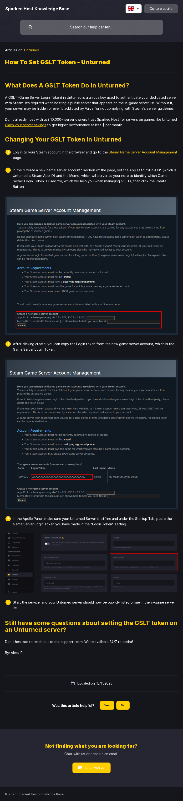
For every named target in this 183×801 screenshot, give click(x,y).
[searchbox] (91, 27)
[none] (37, 8)
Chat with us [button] (95, 767)
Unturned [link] (31, 50)
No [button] (123, 705)
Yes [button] (107, 705)
